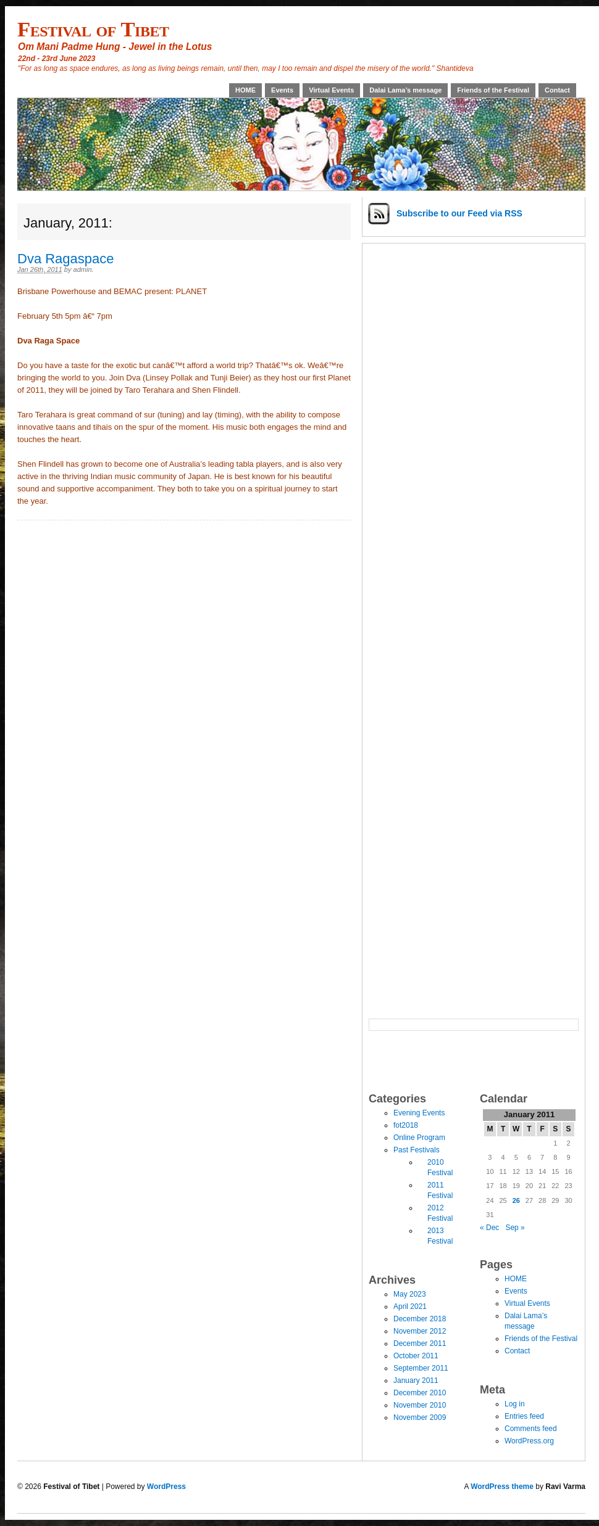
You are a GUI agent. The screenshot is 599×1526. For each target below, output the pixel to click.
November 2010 (419, 1405)
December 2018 (419, 1319)
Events (282, 90)
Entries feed (524, 1416)
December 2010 (419, 1393)
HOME (245, 90)
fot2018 (405, 1125)
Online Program (419, 1137)
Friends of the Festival (493, 90)
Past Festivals (416, 1150)
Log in (515, 1404)
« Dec (489, 1227)
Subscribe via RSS (459, 213)
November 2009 (419, 1417)
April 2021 (410, 1306)
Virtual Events (331, 90)
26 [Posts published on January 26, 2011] (516, 1200)
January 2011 (415, 1380)
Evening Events (419, 1113)
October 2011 (415, 1356)
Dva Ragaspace (65, 258)
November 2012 (419, 1331)
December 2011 (419, 1343)
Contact (557, 90)
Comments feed (531, 1428)
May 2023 (409, 1294)
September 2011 (420, 1368)
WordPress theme (502, 1486)
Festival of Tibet (93, 29)
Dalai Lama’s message (405, 90)
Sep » (514, 1227)
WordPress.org (529, 1441)
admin (82, 269)
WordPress (166, 1486)
